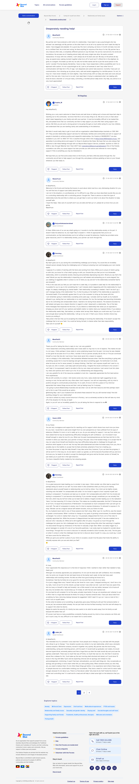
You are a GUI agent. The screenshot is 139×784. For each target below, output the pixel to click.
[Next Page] (89, 692)
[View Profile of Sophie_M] (58, 102)
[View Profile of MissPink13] (56, 35)
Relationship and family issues (96, 15)
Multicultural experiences (93, 706)
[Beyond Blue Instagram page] (103, 771)
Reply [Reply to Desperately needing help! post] (115, 87)
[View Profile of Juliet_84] (58, 632)
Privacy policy (98, 781)
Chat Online (101, 749)
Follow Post (66, 87)
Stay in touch (57, 772)
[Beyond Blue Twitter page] (109, 771)
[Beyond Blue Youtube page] (97, 771)
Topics (36, 5)
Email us (100, 758)
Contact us (71, 781)
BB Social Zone (56, 706)
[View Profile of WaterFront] (56, 179)
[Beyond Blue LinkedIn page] (114, 771)
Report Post (79, 87)
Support (118, 5)
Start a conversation (28, 15)
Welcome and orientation (104, 714)
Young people (49, 719)
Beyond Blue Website (24, 735)
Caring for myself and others (72, 15)
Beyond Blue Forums (24, 5)
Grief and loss (78, 706)
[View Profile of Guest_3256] (56, 418)
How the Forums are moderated (66, 745)
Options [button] (119, 15)
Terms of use (84, 781)
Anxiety (47, 706)
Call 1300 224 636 (103, 740)
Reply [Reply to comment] (115, 169)
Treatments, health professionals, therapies (80, 714)
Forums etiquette (61, 749)
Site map (111, 781)
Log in (94, 5)
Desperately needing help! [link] (58, 19)
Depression (67, 706)
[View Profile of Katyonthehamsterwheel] (64, 223)
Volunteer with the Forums (64, 753)
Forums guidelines (65, 5)
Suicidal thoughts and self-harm (108, 710)
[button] (48, 87)
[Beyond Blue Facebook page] (92, 771)
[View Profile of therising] (58, 253)
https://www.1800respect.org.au (106, 139)
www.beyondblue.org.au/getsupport (94, 146)
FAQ (56, 741)
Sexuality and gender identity (75, 710)
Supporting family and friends (54, 714)
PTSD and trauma (109, 706)
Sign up (106, 5)
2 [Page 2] (84, 693)
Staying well (91, 710)
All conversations (49, 5)
